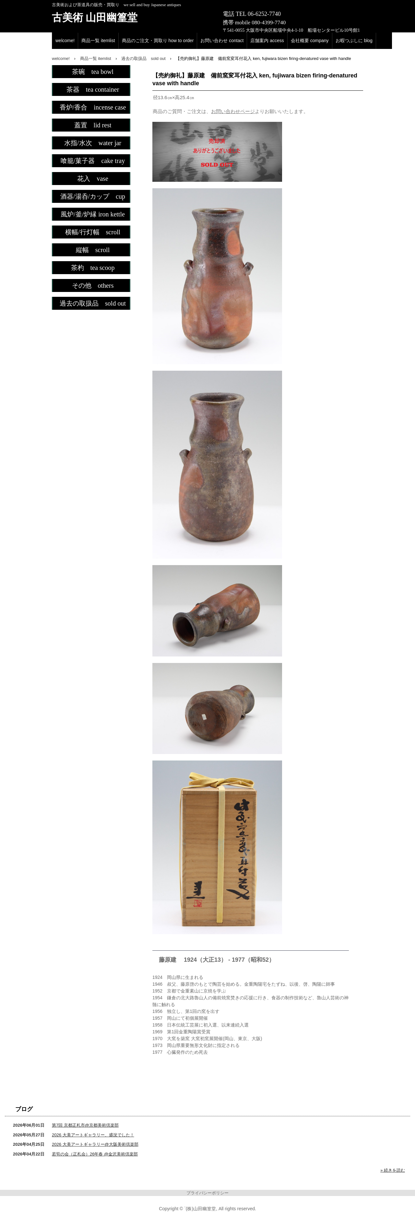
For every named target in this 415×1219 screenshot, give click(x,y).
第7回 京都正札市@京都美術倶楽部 (85, 1125)
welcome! (65, 40)
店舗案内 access (267, 40)
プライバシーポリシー (207, 1192)
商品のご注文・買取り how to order (158, 40)
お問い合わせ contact (221, 40)
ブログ (24, 1109)
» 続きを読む (392, 1170)
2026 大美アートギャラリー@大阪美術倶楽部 (95, 1144)
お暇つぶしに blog (354, 40)
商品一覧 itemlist (98, 40)
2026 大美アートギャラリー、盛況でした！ (93, 1134)
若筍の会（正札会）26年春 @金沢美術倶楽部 (95, 1154)
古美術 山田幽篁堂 (94, 17)
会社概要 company (310, 40)
